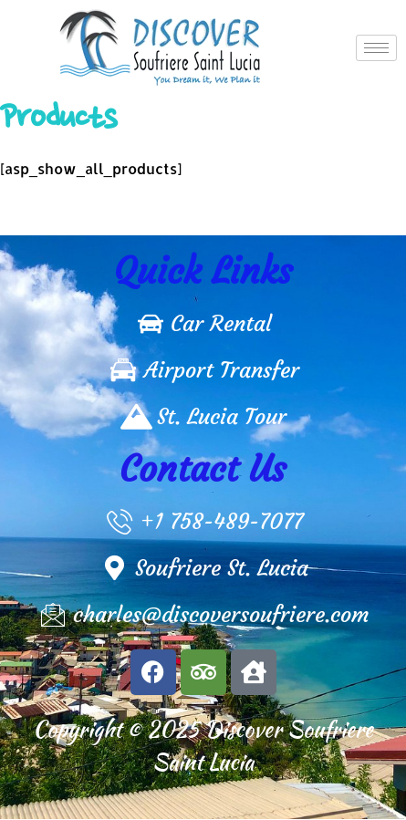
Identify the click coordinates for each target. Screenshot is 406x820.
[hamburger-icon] (376, 48)
